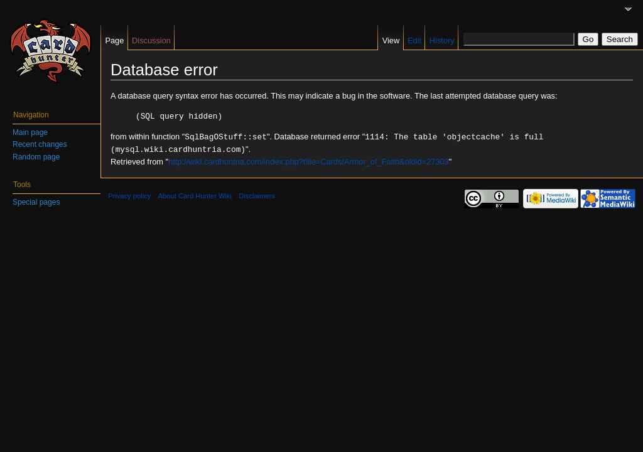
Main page (30, 132)
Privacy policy (129, 194)
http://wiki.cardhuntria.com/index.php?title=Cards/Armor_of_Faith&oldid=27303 (308, 159)
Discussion (151, 40)
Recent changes (40, 144)
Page (114, 40)
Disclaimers (257, 194)
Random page (36, 157)
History (442, 40)
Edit (414, 40)
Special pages (36, 202)
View (391, 40)
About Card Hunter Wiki (195, 194)
